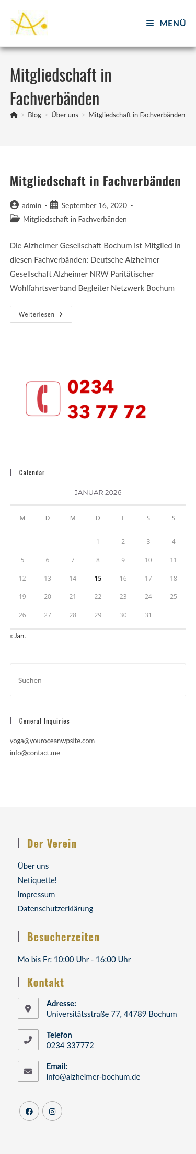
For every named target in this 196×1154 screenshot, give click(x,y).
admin (32, 205)
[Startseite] (14, 115)
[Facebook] (29, 1111)
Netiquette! (37, 880)
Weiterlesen (45, 316)
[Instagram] (52, 1111)
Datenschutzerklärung (56, 908)
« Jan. (18, 636)
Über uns (33, 865)
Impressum (36, 894)
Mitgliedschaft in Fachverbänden (136, 115)
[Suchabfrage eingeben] (98, 679)
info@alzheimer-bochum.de (94, 1076)
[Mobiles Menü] (166, 23)
